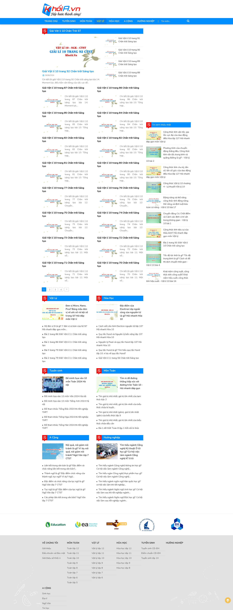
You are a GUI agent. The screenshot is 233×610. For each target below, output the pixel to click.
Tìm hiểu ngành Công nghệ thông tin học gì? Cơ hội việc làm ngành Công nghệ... (119, 440)
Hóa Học (113, 21)
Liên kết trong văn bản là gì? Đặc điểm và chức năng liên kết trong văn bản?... (63, 440)
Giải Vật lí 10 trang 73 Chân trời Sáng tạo (65, 218)
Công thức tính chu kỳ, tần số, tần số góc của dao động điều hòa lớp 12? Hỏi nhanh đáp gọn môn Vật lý (168, 172)
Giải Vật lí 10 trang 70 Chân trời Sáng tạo (120, 239)
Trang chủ (51, 21)
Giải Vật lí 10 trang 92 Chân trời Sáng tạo (68, 71)
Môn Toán (86, 21)
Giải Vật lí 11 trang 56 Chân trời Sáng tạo (119, 331)
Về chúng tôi (50, 516)
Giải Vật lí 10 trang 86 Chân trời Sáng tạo (120, 87)
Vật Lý (100, 21)
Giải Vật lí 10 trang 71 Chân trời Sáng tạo (65, 239)
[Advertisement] (168, 73)
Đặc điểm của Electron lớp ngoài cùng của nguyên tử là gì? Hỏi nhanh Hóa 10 (131, 286)
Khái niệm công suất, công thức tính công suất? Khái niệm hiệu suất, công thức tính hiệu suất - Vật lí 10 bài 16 (167, 276)
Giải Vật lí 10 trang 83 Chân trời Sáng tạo (65, 131)
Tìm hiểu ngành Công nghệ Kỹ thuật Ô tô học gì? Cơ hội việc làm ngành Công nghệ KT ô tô (131, 425)
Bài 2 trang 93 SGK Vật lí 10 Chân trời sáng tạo (175, 244)
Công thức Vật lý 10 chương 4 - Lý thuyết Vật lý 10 (177, 185)
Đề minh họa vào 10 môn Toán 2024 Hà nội (76, 355)
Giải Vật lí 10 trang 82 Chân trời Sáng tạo (120, 131)
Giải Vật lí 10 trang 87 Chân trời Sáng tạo (65, 87)
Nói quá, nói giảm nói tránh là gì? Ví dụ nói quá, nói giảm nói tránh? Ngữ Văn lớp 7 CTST (77, 425)
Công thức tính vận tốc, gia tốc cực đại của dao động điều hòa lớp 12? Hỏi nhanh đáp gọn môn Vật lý (168, 136)
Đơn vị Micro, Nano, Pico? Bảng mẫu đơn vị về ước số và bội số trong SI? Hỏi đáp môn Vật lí (77, 286)
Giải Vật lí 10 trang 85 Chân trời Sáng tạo (65, 109)
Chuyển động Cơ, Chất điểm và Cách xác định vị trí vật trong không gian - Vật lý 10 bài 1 (176, 218)
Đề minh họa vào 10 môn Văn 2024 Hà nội (65, 369)
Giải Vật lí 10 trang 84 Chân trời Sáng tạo (120, 109)
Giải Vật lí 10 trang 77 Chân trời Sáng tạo (65, 174)
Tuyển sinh (68, 21)
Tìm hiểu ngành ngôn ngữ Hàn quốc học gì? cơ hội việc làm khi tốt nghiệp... (118, 456)
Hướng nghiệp (145, 21)
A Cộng (127, 21)
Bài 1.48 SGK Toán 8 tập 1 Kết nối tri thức (119, 401)
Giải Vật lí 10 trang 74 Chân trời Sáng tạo (120, 196)
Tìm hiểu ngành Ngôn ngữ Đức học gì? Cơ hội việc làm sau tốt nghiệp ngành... (119, 472)
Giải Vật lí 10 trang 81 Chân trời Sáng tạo (65, 153)
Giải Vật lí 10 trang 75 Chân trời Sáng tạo (65, 196)
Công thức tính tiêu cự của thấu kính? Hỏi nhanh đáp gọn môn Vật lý (175, 233)
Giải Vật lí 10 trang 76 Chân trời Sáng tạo (120, 174)
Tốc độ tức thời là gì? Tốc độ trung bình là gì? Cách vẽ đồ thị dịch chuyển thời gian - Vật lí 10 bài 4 (168, 260)
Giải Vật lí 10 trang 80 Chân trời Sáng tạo (120, 153)
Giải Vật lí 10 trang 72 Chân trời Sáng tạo (120, 218)
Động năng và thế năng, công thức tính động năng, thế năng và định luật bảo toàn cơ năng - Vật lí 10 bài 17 (167, 202)
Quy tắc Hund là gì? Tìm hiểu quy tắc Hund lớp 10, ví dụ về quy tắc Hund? (119, 325)
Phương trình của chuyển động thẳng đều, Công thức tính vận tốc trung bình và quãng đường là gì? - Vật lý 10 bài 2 (168, 154)
